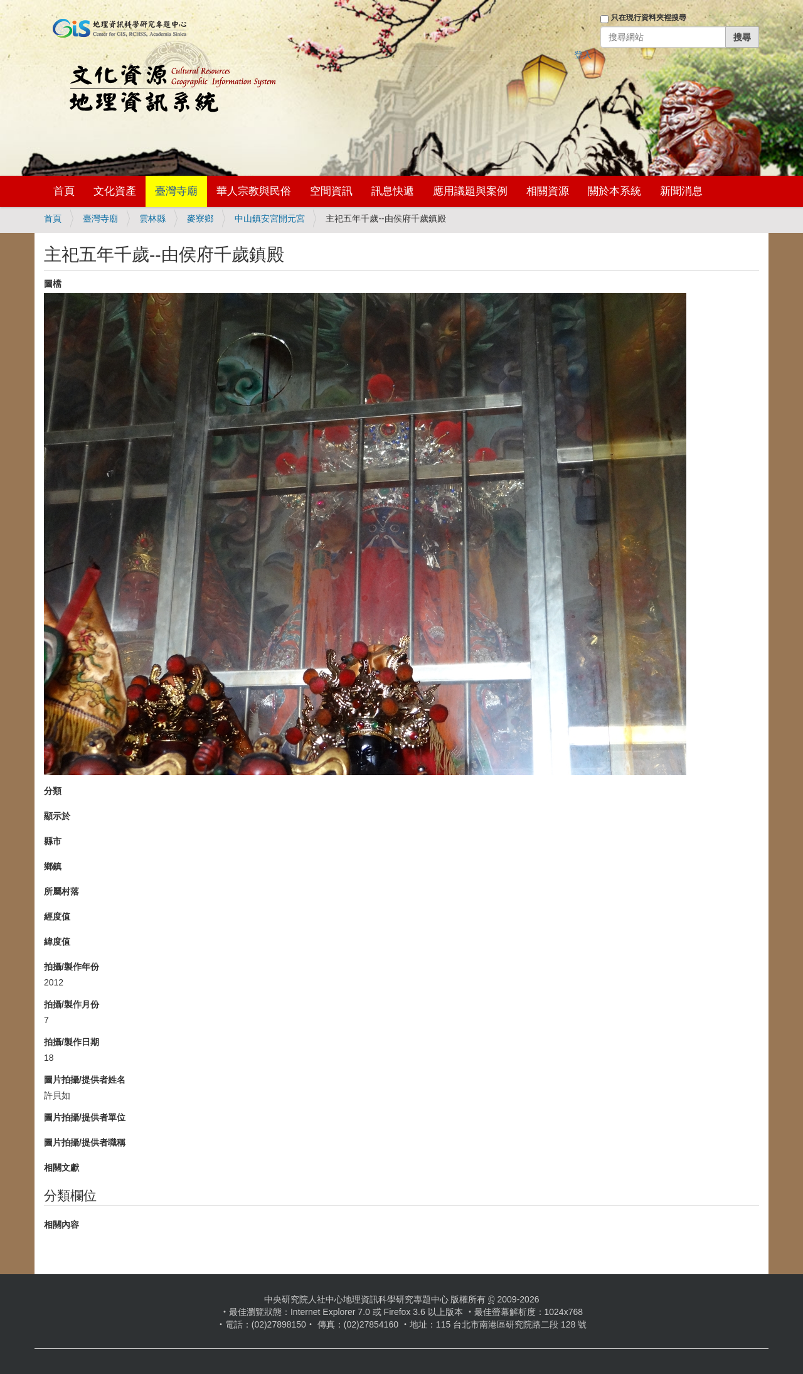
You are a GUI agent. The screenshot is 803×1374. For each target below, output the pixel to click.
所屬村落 (61, 891)
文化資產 (114, 191)
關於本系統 (614, 191)
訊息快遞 (392, 191)
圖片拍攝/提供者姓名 (84, 1080)
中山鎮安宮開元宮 (270, 218)
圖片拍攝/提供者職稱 (84, 1142)
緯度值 (57, 942)
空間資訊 (331, 191)
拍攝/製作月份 (71, 1004)
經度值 (57, 916)
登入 (583, 55)
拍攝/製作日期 (71, 1042)
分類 (52, 791)
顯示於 (57, 816)
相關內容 (61, 1225)
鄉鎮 (52, 866)
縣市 (52, 841)
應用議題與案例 (470, 191)
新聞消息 (681, 191)
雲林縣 (152, 218)
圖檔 (52, 284)
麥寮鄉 (200, 218)
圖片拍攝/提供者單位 (84, 1117)
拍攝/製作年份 (71, 967)
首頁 (64, 191)
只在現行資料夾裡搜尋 (648, 17)
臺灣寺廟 (176, 191)
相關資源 (547, 191)
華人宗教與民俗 (253, 191)
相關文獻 (61, 1167)
